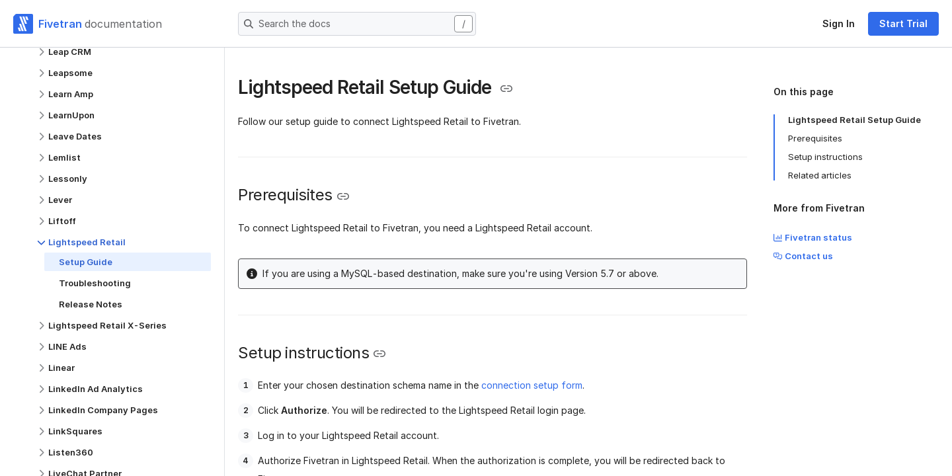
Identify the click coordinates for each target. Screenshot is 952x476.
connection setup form (531, 385)
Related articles (820, 175)
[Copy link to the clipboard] (506, 88)
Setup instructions (825, 156)
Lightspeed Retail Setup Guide (854, 119)
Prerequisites (815, 138)
